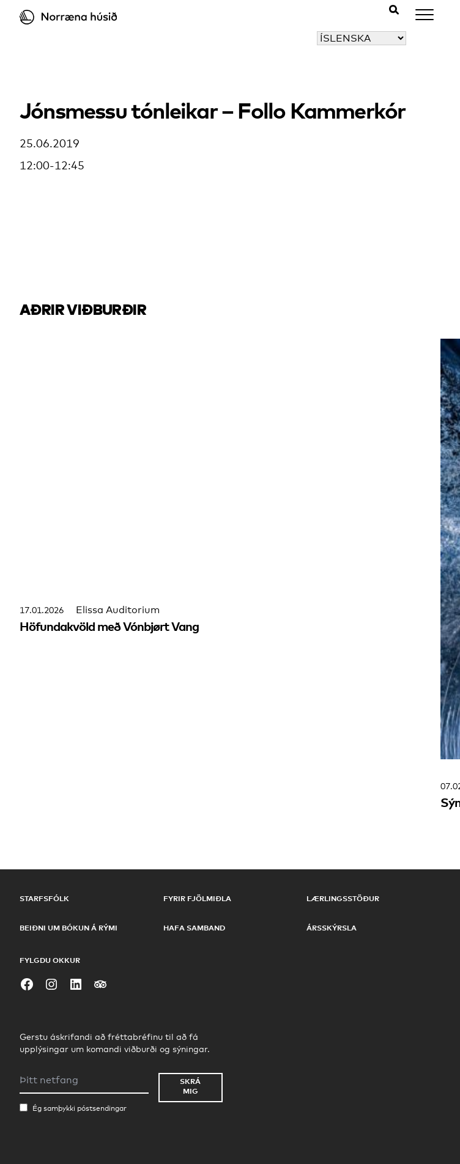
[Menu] (424, 17)
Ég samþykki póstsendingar (79, 1108)
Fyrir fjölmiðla (197, 898)
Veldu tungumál (279, 38)
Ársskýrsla (331, 927)
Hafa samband (194, 927)
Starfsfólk (44, 898)
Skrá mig (190, 1086)
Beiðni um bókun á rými (68, 927)
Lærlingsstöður (342, 898)
